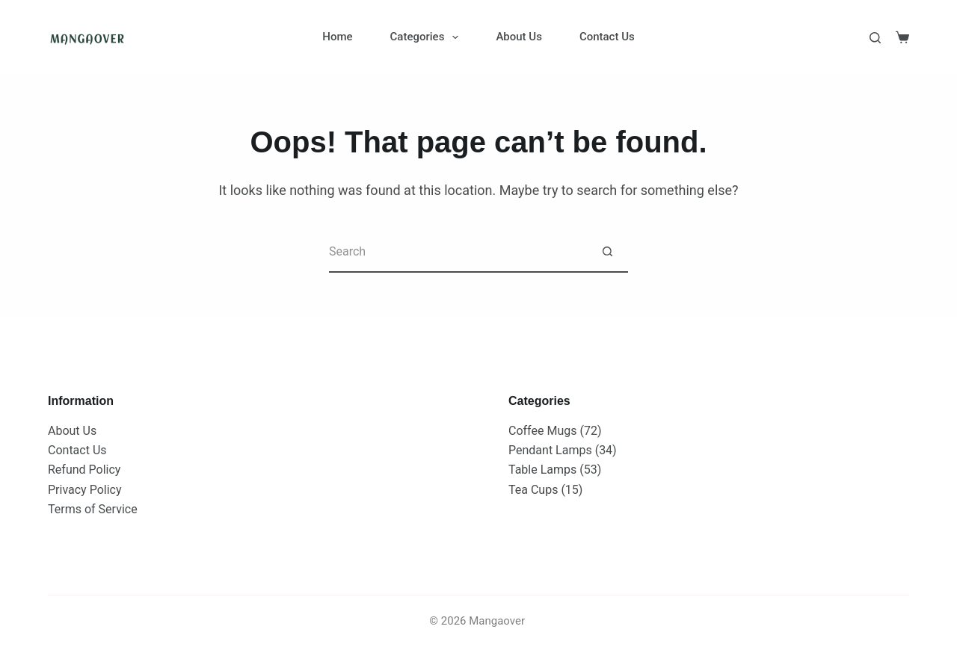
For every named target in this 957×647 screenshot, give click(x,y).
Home (337, 36)
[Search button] (607, 252)
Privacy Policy (85, 490)
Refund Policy (84, 469)
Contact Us (607, 36)
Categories (427, 37)
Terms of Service (93, 509)
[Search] (875, 37)
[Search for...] (458, 252)
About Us (519, 36)
